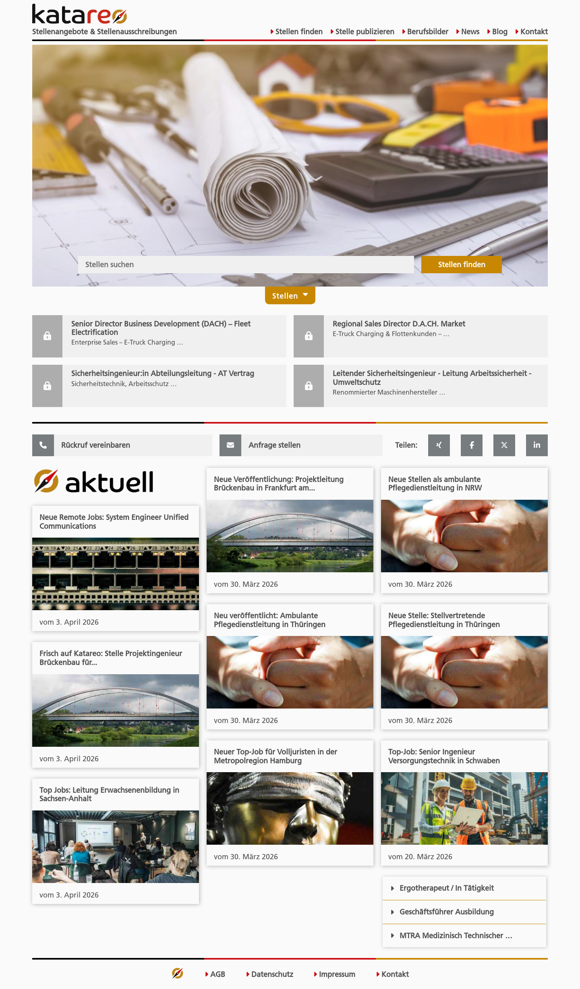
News (469, 31)
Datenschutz (269, 974)
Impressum (334, 974)
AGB (215, 974)
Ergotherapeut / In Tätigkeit (442, 888)
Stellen (290, 295)
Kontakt (533, 31)
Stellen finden (298, 31)
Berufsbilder (426, 31)
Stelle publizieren (364, 31)
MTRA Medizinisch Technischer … (451, 935)
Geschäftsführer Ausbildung (442, 911)
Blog (499, 31)
